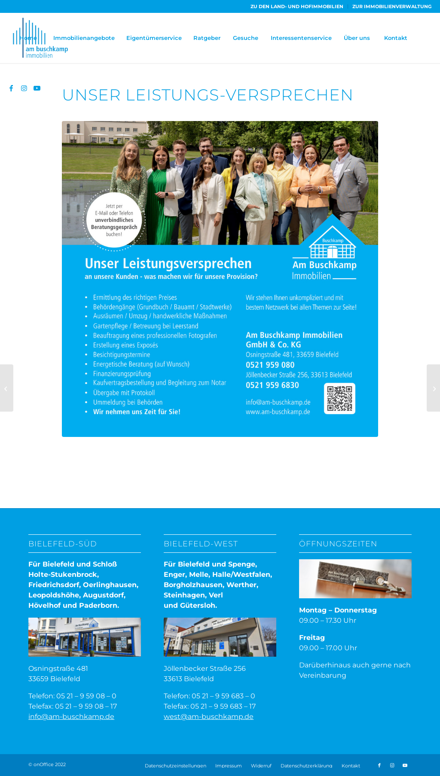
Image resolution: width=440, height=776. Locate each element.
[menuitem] (297, 6)
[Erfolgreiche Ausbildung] (433, 388)
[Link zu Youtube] (37, 88)
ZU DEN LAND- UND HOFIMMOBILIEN (297, 6)
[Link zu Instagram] (24, 88)
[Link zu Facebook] (11, 88)
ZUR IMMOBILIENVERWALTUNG (391, 6)
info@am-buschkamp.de (71, 716)
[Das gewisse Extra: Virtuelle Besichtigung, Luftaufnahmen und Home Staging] (6, 388)
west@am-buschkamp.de (209, 716)
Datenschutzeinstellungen (175, 766)
